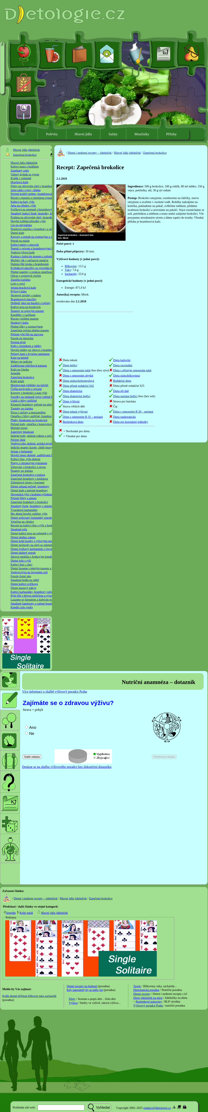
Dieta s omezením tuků (76, 370)
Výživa (73, 1002)
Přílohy (171, 134)
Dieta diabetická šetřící (76, 396)
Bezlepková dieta (73, 421)
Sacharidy (71, 273)
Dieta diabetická (72, 391)
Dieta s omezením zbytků (78, 375)
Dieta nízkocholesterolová (78, 380)
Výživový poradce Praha (148, 1005)
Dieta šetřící (70, 365)
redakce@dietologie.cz (157, 1107)
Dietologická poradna (146, 990)
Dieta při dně (121, 391)
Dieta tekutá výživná (75, 411)
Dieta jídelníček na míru (147, 997)
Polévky (52, 134)
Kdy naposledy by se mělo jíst (85, 990)
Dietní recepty (141, 994)
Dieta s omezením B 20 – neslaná (133, 411)
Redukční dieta (122, 380)
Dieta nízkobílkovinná (126, 375)
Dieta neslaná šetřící (125, 396)
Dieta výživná (71, 401)
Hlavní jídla (83, 134)
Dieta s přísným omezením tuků (132, 370)
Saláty (113, 134)
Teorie (137, 986)
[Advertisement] (149, 290)
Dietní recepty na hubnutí (82, 986)
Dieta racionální (122, 365)
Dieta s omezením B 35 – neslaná (83, 416)
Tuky (68, 270)
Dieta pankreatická (124, 416)
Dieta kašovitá (121, 360)
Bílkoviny (71, 266)
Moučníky (142, 134)
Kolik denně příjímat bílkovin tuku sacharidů (29, 996)
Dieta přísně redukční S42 (78, 385)
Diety (72, 999)
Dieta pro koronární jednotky (130, 421)
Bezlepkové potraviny (149, 1001)
